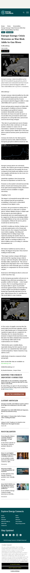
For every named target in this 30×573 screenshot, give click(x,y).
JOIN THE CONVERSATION (15, 394)
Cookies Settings (15, 571)
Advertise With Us (5, 521)
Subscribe (3, 523)
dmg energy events (20, 523)
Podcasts (3, 519)
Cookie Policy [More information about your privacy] (24, 561)
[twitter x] (10, 535)
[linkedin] (14, 535)
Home (3, 26)
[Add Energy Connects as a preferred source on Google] (5, 51)
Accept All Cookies (15, 564)
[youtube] (17, 535)
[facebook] (3, 535)
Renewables (16, 26)
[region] (15, 558)
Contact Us (4, 525)
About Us (18, 519)
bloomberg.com (6, 363)
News (9, 26)
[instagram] (7, 535)
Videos (17, 517)
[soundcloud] (21, 535)
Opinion (3, 517)
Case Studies (19, 521)
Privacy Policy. (9, 389)
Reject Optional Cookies (15, 567)
